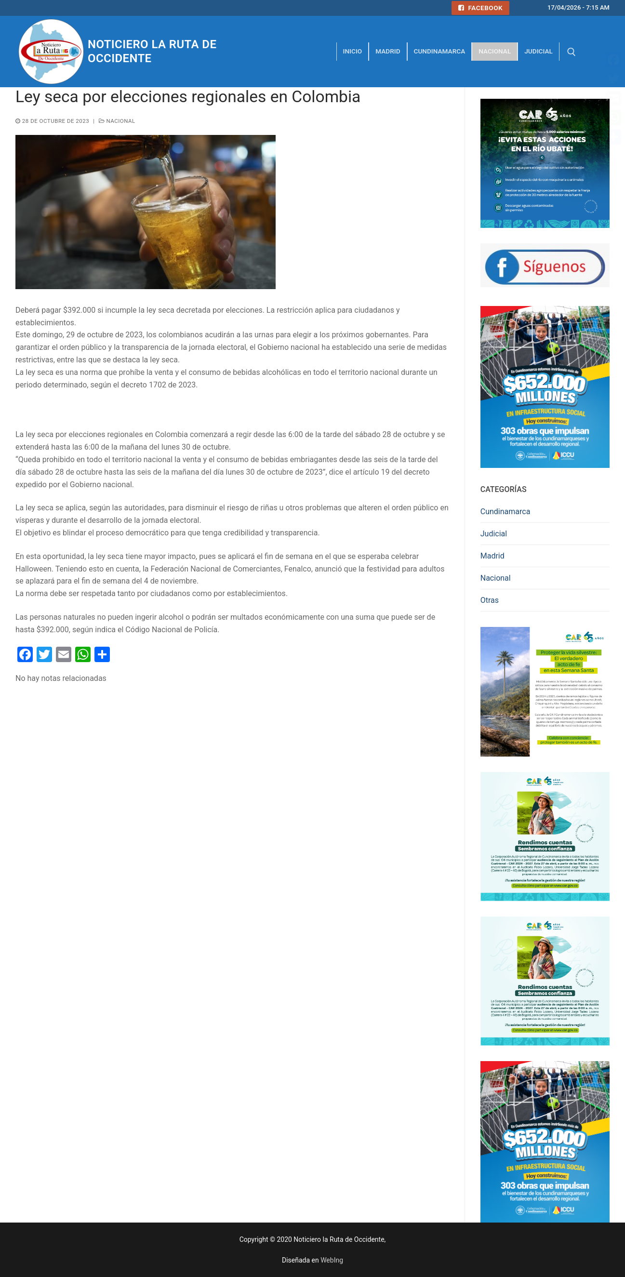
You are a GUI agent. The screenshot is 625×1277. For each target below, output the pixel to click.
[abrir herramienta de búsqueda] (571, 52)
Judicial (493, 533)
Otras (489, 600)
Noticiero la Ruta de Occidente (152, 51)
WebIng (331, 1260)
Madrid (492, 555)
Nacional (117, 121)
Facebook (480, 8)
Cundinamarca (505, 511)
